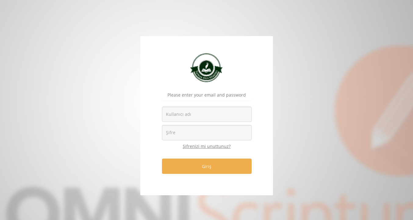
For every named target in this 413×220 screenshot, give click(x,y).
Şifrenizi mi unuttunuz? (207, 146)
